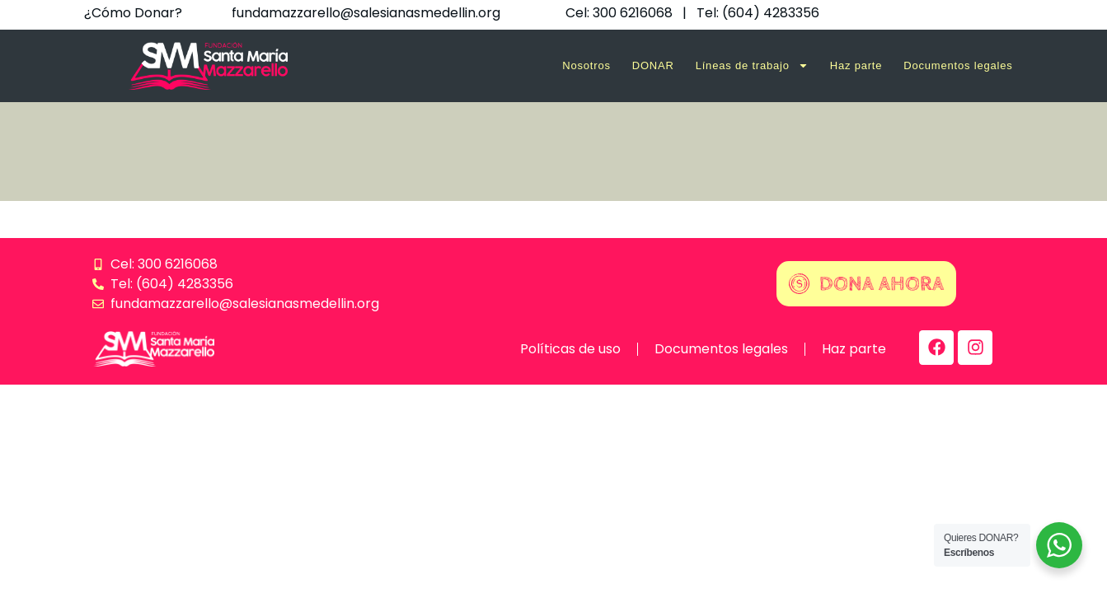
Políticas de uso (570, 348)
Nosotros (586, 65)
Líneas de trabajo (752, 66)
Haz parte (856, 65)
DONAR (653, 65)
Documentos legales (957, 65)
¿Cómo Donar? (133, 12)
